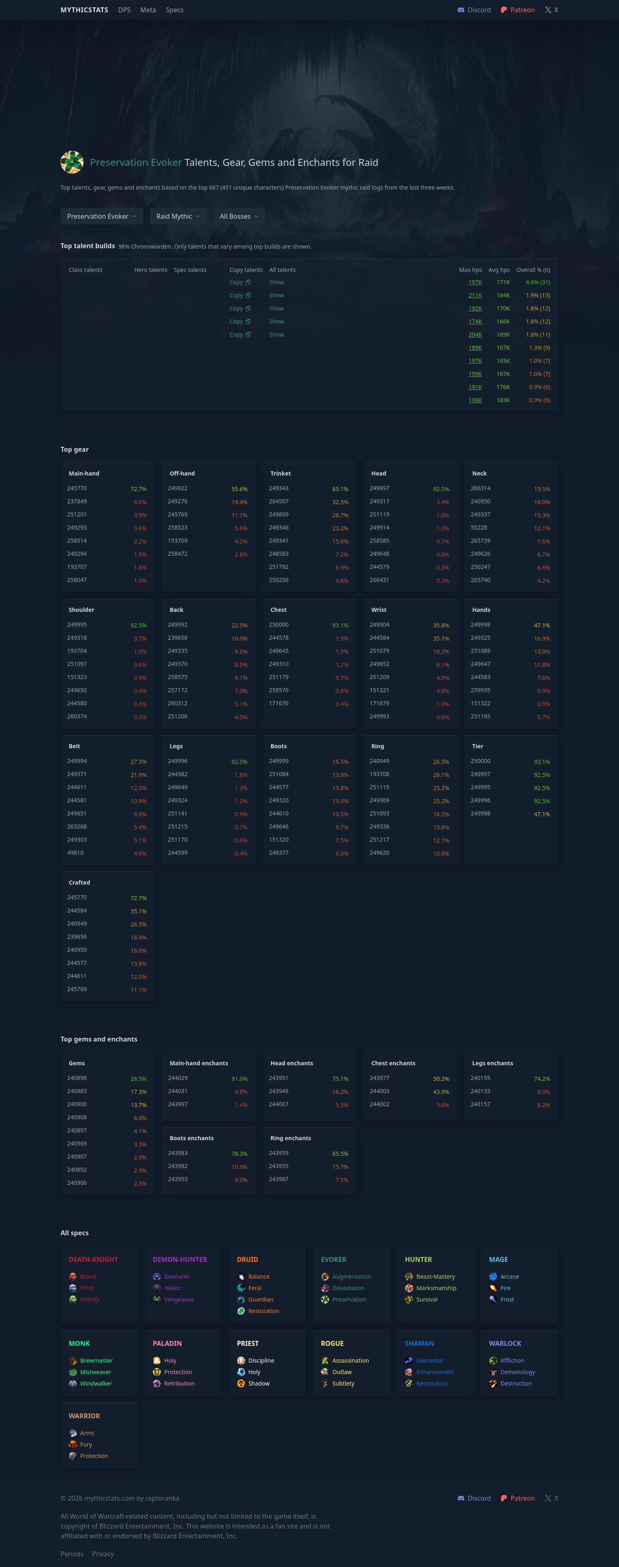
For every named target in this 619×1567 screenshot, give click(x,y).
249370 (178, 664)
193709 (178, 540)
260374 (77, 716)
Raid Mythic (178, 216)
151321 (379, 690)
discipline (255, 1360)
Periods (72, 1553)
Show (276, 282)
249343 (279, 488)
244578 (279, 637)
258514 (77, 540)
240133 (480, 1091)
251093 (379, 813)
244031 (178, 1091)
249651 (77, 813)
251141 (178, 813)
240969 (77, 1143)
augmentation (346, 1277)
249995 (77, 624)
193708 (379, 774)
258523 (178, 527)
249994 (77, 761)
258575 (178, 677)
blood (82, 1277)
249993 (379, 716)
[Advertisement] (309, 77)
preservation (343, 1299)
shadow (253, 1383)
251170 (178, 839)
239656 (178, 637)
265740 (480, 580)
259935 (480, 690)
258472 (178, 553)
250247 (480, 567)
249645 (279, 650)
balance (253, 1277)
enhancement (429, 1372)
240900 (77, 1104)
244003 (379, 1091)
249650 (77, 690)
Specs (174, 9)
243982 (178, 1166)
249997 (379, 488)
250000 (279, 624)
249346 (279, 527)
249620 (379, 852)
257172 (178, 690)
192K (475, 308)
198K (475, 400)
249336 (379, 826)
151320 (279, 839)
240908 (77, 1117)
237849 (77, 501)
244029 (178, 1078)
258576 (279, 690)
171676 (279, 703)
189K (475, 347)
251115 (379, 787)
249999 (279, 761)
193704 (77, 650)
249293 (77, 527)
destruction (510, 1383)
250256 (279, 580)
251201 (77, 514)
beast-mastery (430, 1277)
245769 (178, 514)
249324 (178, 800)
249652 (379, 664)
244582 (178, 774)
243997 (178, 1104)
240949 (379, 761)
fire (500, 1288)
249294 (77, 553)
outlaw (336, 1372)
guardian (255, 1299)
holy (164, 1360)
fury (80, 1444)
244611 (77, 787)
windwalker (90, 1383)
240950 (480, 501)
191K (475, 387)
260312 (178, 703)
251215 (178, 826)
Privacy (103, 1553)
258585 (379, 540)
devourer (171, 1277)
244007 (279, 1104)
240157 (480, 1104)
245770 (77, 488)
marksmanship (430, 1288)
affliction (506, 1360)
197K (475, 282)
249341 (279, 540)
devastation (342, 1288)
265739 (480, 540)
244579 (379, 567)
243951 (279, 1078)
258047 (77, 580)
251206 (178, 716)
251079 (379, 650)
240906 (77, 1183)
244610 (279, 813)
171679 (379, 703)
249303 (77, 839)
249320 (279, 800)
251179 (279, 677)
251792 (279, 567)
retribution (173, 1383)
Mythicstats (84, 9)
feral (249, 1288)
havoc (167, 1288)
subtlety (338, 1383)
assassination (345, 1360)
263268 (77, 826)
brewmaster (91, 1360)
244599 (178, 852)
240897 (77, 1130)
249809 (279, 514)
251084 (279, 774)
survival (421, 1299)
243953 (178, 1179)
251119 (379, 514)
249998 (480, 624)
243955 (279, 1166)
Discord (474, 1498)
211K (475, 295)
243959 (279, 1153)
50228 (479, 527)
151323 (77, 677)
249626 (480, 553)
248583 (279, 553)
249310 (279, 664)
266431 (379, 580)
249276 (178, 501)
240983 (77, 1091)
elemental (424, 1360)
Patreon (518, 1498)
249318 (77, 637)
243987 (279, 1179)
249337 (480, 514)
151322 (480, 703)
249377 (279, 852)
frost (81, 1288)
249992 (178, 624)
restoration (258, 1311)
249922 (178, 488)
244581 (77, 800)
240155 (480, 1078)
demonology (512, 1372)
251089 (480, 650)
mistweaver (90, 1372)
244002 (379, 1104)
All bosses (239, 216)
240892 (77, 1169)
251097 (77, 664)
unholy (84, 1299)
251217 (379, 839)
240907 (77, 1156)
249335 (178, 650)
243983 (178, 1153)
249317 (379, 501)
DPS (124, 9)
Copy (240, 282)
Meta (148, 9)
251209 (379, 677)
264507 (279, 501)
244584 (379, 637)
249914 (379, 527)
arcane (504, 1277)
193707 (77, 567)
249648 (379, 553)
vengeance (173, 1299)
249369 (379, 800)
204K (475, 334)
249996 (178, 761)
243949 (279, 1091)
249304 (379, 624)
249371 (77, 774)
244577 (279, 787)
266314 (480, 488)
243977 (379, 1078)
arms (82, 1433)
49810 (75, 852)
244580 (77, 703)
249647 (480, 664)
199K (475, 374)
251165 (480, 716)
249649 (178, 787)
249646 (279, 826)
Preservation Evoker (102, 216)
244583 (480, 677)
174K (475, 321)
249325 (480, 637)
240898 (77, 1078)
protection (172, 1372)
